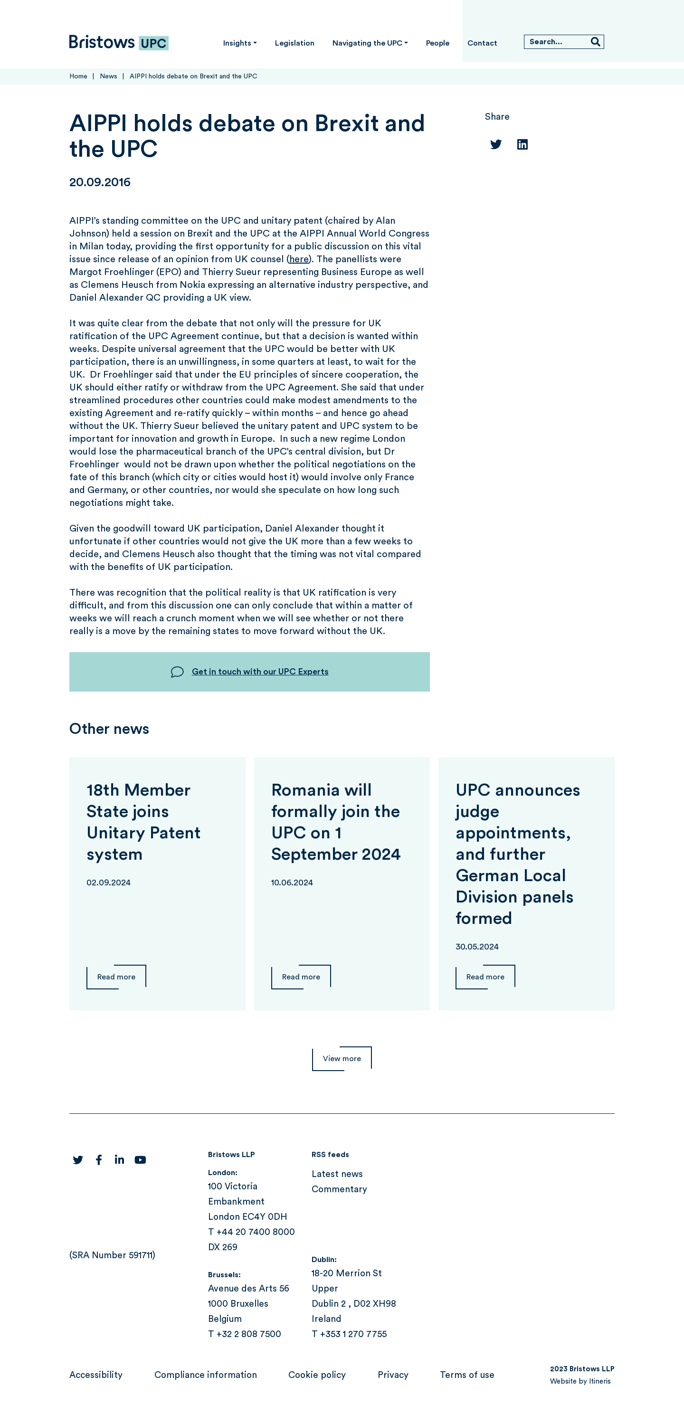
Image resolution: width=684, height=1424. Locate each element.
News (108, 76)
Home (78, 76)
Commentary (339, 1189)
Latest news (337, 1174)
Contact (482, 43)
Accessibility (96, 1375)
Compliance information (205, 1375)
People (437, 43)
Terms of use (467, 1375)
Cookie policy (317, 1375)
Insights (237, 43)
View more (342, 1059)
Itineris (600, 1381)
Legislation (294, 43)
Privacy (393, 1375)
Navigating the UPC (367, 43)
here (299, 259)
